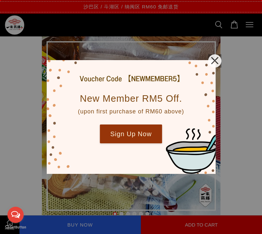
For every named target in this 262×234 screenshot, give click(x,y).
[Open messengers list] (15, 215)
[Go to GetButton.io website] (15, 227)
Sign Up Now (131, 133)
